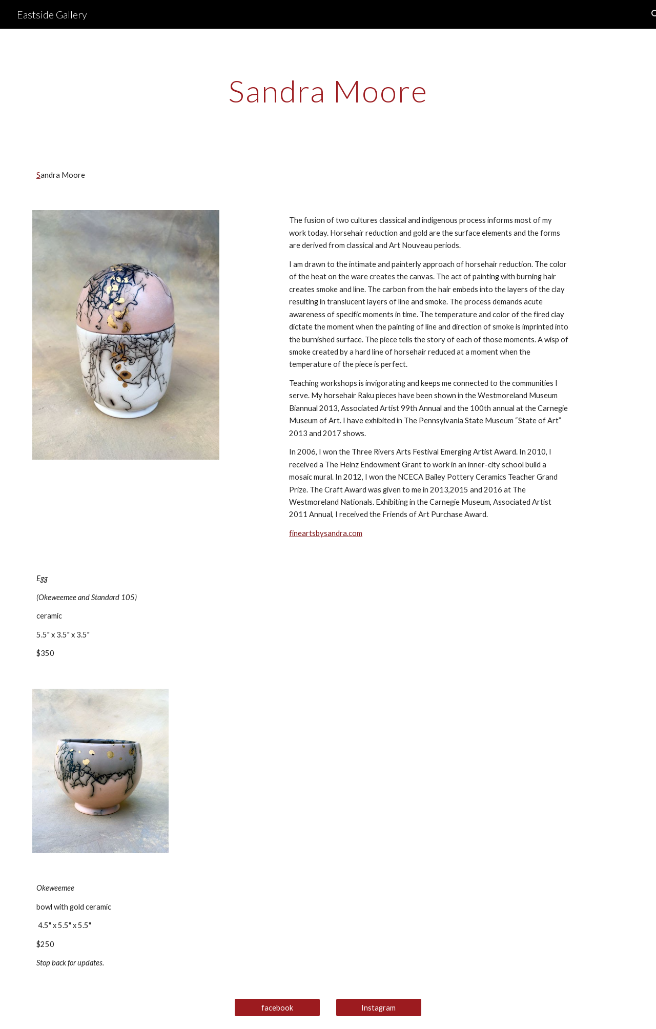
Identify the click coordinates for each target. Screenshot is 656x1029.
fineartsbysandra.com (325, 533)
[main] (328, 91)
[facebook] (277, 1007)
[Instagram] (378, 1007)
